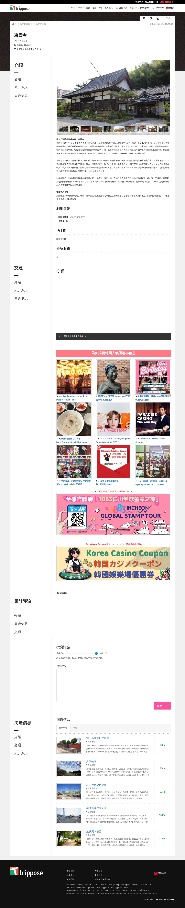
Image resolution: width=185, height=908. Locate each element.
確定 (159, 705)
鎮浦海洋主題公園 (96, 808)
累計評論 (21, 87)
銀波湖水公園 (94, 831)
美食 (88, 8)
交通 (17, 79)
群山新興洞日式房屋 (97, 738)
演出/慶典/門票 (121, 8)
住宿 (94, 8)
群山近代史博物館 (96, 784)
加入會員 (149, 2)
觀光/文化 (109, 8)
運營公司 (70, 871)
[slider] (96, 653)
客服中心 (139, 2)
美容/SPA (133, 8)
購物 (100, 8)
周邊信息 (21, 95)
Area (80, 8)
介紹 (17, 282)
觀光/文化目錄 (39, 24)
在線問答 (99, 871)
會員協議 (70, 879)
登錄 (156, 2)
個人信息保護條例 (102, 879)
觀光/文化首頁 (23, 24)
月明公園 (91, 761)
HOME (72, 8)
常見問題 (99, 875)
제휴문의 (70, 875)
